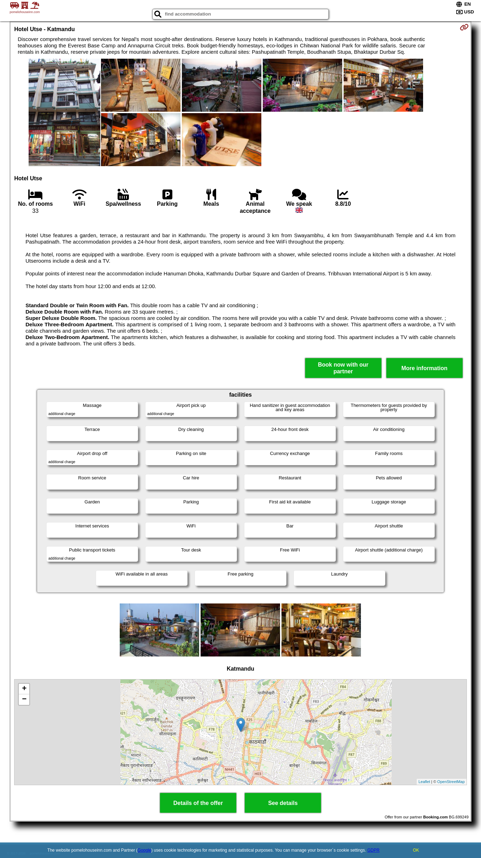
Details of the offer (198, 803)
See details (283, 803)
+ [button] (24, 689)
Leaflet (424, 782)
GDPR (373, 850)
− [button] (24, 699)
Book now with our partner (343, 368)
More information (424, 368)
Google (145, 850)
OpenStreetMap (451, 782)
